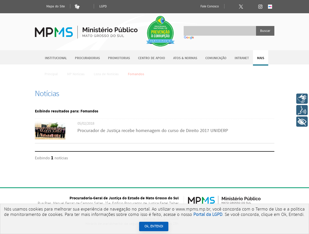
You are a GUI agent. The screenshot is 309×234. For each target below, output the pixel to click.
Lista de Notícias (106, 74)
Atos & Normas (185, 58)
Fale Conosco (205, 6)
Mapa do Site (51, 6)
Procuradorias (87, 58)
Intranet (242, 58)
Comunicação (215, 58)
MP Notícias (76, 74)
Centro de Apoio (151, 58)
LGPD (103, 6)
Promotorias (119, 58)
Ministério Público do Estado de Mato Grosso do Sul (86, 29)
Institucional (56, 58)
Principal (48, 74)
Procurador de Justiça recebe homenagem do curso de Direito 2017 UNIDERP (152, 130)
